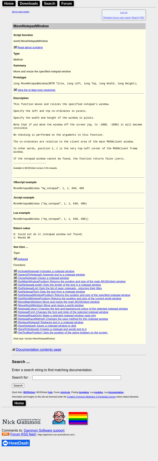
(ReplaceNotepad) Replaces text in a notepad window (50, 332)
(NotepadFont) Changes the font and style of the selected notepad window (62, 322)
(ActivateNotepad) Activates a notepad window (45, 281)
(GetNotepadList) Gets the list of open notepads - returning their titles (59, 298)
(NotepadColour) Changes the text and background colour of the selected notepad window (72, 319)
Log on (123, 12)
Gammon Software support (44, 441)
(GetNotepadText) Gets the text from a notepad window (51, 302)
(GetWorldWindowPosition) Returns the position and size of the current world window (69, 308)
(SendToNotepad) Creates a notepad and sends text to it (52, 339)
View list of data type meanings (36, 90)
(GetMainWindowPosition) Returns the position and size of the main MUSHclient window (71, 291)
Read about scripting (30, 47)
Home (9, 3)
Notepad (22, 269)
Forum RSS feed (23, 445)
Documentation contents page (38, 360)
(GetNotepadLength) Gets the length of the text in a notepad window (59, 295)
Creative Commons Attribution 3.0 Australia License (91, 407)
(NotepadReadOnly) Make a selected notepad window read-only (56, 325)
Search (49, 3)
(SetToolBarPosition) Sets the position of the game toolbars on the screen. (62, 343)
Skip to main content (20, 12)
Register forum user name (117, 17)
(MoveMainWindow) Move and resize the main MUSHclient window (58, 312)
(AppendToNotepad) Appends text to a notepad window (51, 285)
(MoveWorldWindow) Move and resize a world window (50, 315)
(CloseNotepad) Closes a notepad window (43, 288)
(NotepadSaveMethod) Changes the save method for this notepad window (62, 329)
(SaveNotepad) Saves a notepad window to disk (46, 336)
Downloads (29, 3)
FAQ (142, 17)
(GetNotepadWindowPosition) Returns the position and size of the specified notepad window (73, 305)
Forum (66, 3)
